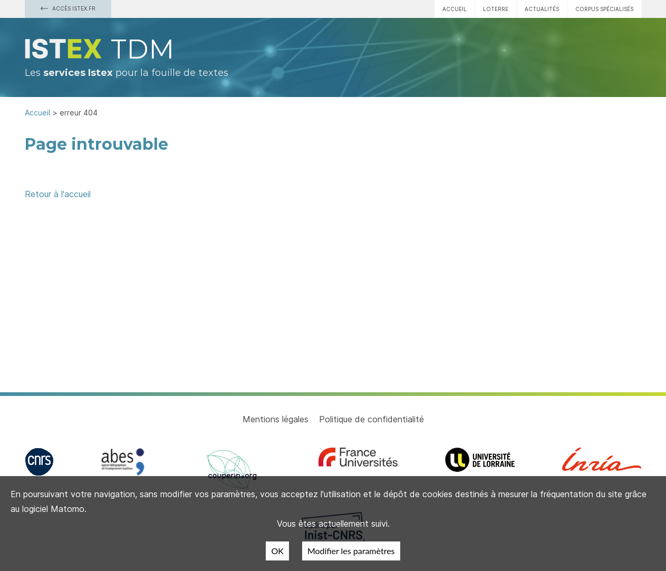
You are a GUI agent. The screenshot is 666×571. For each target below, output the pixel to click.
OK (277, 551)
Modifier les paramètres (351, 551)
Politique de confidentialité (371, 419)
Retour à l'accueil (58, 194)
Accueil (454, 9)
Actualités (542, 9)
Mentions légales (275, 419)
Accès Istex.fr (68, 8)
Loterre (495, 9)
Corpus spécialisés (604, 9)
